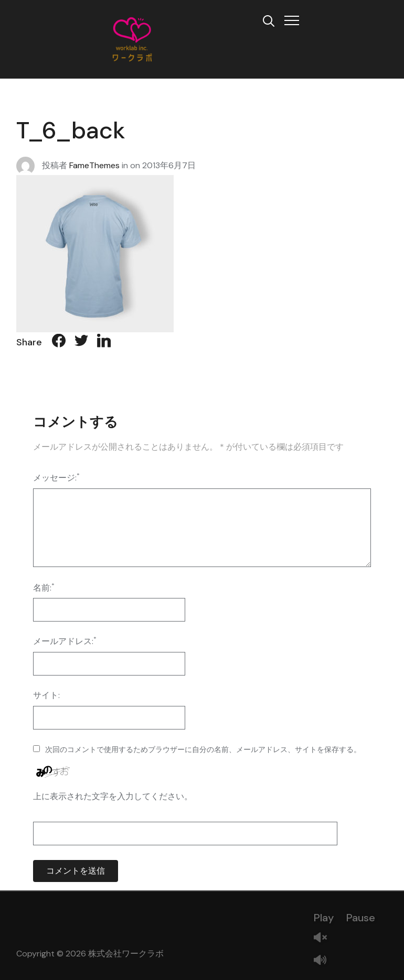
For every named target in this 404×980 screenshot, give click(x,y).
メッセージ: (56, 477)
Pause (360, 917)
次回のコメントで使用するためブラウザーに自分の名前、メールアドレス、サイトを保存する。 (203, 749)
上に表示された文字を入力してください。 (113, 796)
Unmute (324, 938)
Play (324, 917)
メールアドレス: (65, 641)
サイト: (46, 695)
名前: (44, 587)
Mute (324, 961)
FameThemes (94, 164)
